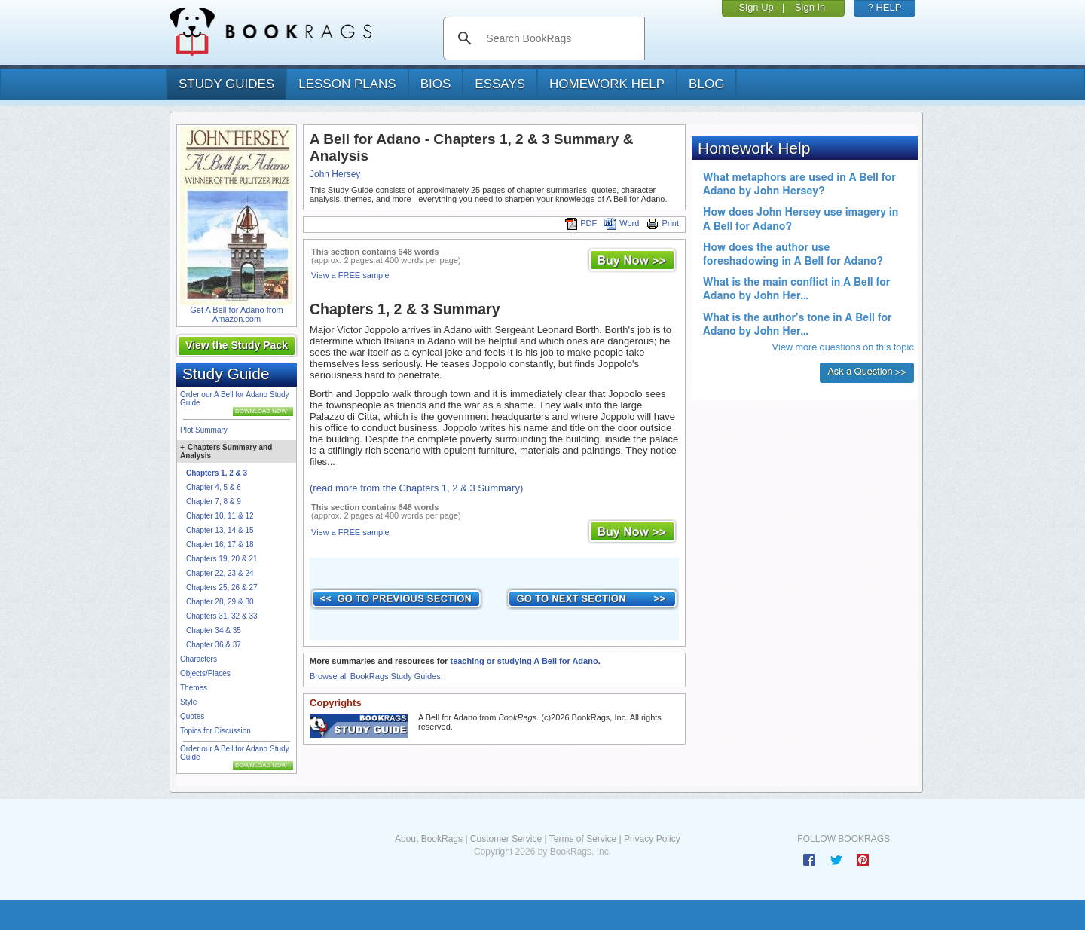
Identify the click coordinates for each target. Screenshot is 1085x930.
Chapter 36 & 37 (213, 645)
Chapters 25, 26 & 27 (222, 587)
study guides (226, 84)
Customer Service (506, 839)
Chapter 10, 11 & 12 (220, 516)
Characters (198, 659)
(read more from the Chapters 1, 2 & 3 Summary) (416, 488)
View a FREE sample (350, 275)
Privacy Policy (652, 839)
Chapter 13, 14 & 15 (220, 530)
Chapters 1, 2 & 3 (216, 473)
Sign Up (756, 7)
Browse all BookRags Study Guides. (376, 676)
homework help (607, 84)
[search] (559, 38)
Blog (706, 84)
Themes (193, 688)
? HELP (885, 7)
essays (500, 84)
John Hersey (335, 174)
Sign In (810, 7)
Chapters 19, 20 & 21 (222, 559)
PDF (581, 223)
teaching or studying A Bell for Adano (524, 660)
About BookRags (429, 839)
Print (662, 223)
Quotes (192, 716)
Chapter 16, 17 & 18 (220, 544)
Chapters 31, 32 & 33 (222, 616)
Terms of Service (582, 839)
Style (188, 702)
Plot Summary (204, 430)
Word (621, 223)
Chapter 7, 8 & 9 (213, 501)
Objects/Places (205, 673)
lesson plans (347, 84)
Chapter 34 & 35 (213, 630)
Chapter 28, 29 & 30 (220, 602)
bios (435, 84)
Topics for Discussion (215, 731)
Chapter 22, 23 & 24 (220, 573)
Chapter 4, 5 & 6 (213, 487)
